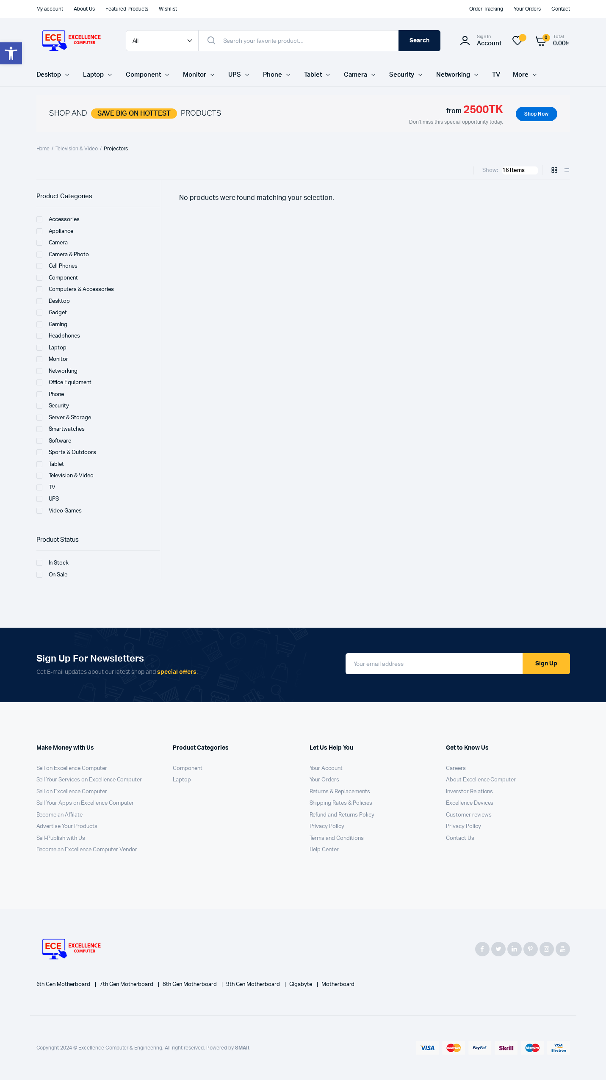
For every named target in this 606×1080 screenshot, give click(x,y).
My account (50, 8)
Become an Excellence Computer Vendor (87, 850)
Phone (272, 75)
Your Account (326, 768)
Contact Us (460, 838)
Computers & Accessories (75, 289)
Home (43, 148)
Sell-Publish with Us (60, 838)
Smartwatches (60, 429)
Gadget (51, 313)
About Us (84, 8)
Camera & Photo (62, 255)
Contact (560, 8)
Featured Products (127, 8)
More (521, 75)
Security (401, 75)
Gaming (52, 324)
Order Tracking (486, 8)
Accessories (58, 219)
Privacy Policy (327, 826)
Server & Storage (63, 418)
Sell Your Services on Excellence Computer (89, 780)
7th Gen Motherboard (127, 984)
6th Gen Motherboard (63, 984)
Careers (456, 768)
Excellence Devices (469, 803)
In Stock (52, 563)
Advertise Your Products (66, 826)
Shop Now (536, 113)
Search (419, 41)
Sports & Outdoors (66, 452)
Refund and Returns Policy (342, 815)
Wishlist (168, 8)
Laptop (93, 75)
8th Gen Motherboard (190, 984)
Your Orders (527, 8)
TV (496, 75)
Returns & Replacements (340, 792)
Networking (453, 75)
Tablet (313, 75)
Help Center (324, 850)
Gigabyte (301, 984)
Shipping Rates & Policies (341, 803)
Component (143, 75)
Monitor (194, 75)
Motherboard (338, 984)
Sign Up (546, 664)
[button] (11, 53)
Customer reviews (469, 815)
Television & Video (76, 148)
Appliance (55, 231)
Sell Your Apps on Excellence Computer (85, 803)
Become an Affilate (59, 815)
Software (54, 441)
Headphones (58, 336)
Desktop (48, 75)
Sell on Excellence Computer (71, 768)
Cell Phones (57, 266)
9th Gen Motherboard (253, 984)
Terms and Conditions (337, 838)
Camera (355, 75)
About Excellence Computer (481, 780)
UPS (234, 75)
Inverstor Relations (469, 792)
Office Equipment (64, 382)
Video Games (59, 511)
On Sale (52, 575)
